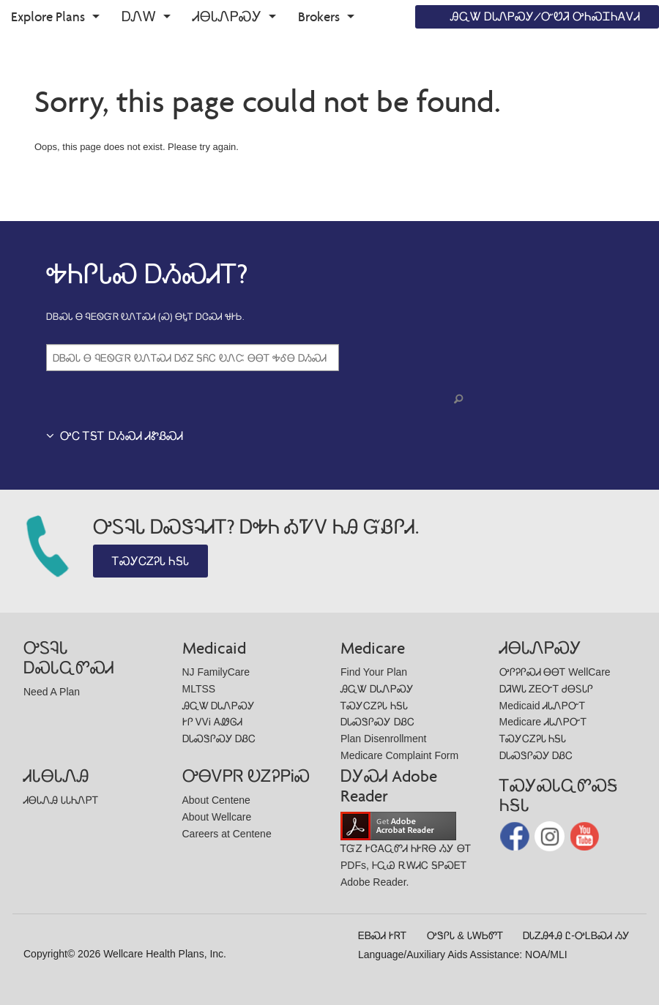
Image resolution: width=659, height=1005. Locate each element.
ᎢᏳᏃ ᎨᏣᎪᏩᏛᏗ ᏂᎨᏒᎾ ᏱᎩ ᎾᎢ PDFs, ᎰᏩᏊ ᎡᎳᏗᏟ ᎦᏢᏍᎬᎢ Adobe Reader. (405, 853)
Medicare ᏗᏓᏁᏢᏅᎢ (543, 722)
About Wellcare (217, 817)
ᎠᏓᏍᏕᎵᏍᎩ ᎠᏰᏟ (219, 738)
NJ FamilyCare (216, 672)
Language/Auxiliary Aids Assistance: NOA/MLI (462, 954)
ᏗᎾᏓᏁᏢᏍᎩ (227, 16)
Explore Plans (48, 16)
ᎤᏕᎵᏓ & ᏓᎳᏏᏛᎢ (465, 935)
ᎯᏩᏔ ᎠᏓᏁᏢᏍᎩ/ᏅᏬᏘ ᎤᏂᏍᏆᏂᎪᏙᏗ (545, 16)
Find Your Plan (373, 672)
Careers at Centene (227, 834)
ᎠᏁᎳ (139, 16)
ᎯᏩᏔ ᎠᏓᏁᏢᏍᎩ (219, 705)
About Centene (216, 800)
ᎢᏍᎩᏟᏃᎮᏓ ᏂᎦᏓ (150, 561)
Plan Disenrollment (383, 738)
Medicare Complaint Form (399, 755)
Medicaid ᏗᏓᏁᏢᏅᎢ (542, 705)
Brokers (319, 16)
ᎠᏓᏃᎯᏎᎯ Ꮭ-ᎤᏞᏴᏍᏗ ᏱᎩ (576, 935)
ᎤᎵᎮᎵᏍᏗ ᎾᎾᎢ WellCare (555, 672)
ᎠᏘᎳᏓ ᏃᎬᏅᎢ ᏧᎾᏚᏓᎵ (546, 689)
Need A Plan (51, 692)
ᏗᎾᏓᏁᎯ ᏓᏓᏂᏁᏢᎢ (60, 800)
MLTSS (199, 689)
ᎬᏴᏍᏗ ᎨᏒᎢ (382, 935)
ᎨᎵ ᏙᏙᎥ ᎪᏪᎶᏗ (212, 722)
